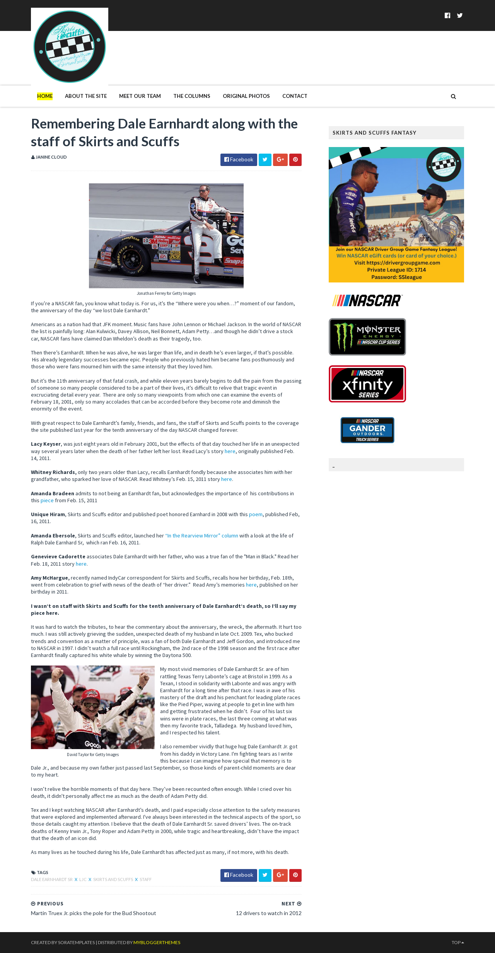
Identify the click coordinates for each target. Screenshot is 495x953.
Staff (146, 879)
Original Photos (246, 96)
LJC (83, 879)
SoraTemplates (76, 942)
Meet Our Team (140, 96)
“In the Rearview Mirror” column (202, 535)
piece (47, 500)
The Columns (191, 96)
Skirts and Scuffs (113, 879)
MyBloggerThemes (156, 942)
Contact (294, 96)
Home (45, 96)
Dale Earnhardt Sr (52, 879)
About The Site (86, 96)
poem (256, 514)
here (230, 451)
